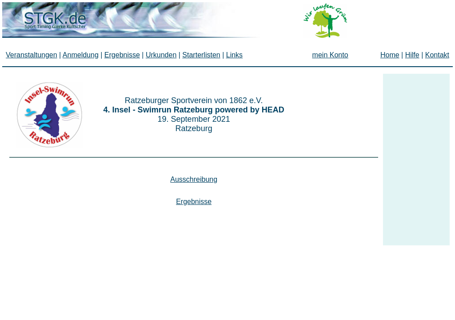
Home (389, 55)
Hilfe (412, 55)
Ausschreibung (193, 179)
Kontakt (437, 55)
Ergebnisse (194, 201)
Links (234, 55)
